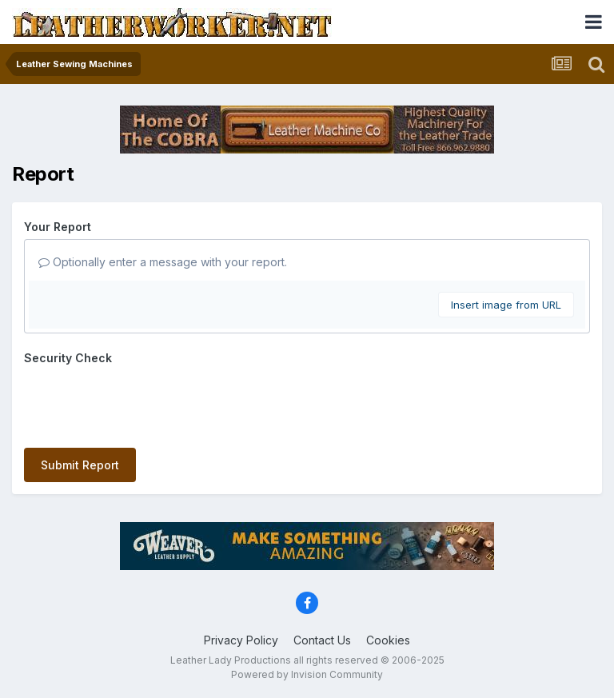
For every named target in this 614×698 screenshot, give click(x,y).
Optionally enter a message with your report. (162, 262)
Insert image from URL (506, 304)
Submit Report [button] (80, 465)
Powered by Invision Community (307, 674)
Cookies (388, 640)
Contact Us (322, 640)
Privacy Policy (241, 640)
